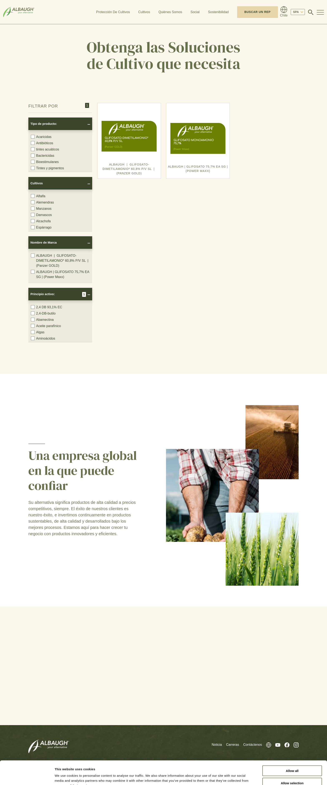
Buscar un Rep (257, 12)
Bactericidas (42, 155)
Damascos (41, 215)
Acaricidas (41, 137)
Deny (292, 773)
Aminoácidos (43, 338)
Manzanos (41, 208)
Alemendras (42, 202)
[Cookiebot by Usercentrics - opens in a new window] (27, 777)
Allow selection (292, 760)
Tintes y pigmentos (47, 168)
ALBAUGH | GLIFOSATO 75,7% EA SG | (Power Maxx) (60, 274)
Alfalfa (38, 196)
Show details (219, 777)
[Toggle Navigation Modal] (320, 12)
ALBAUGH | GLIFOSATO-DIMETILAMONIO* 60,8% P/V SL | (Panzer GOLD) (60, 260)
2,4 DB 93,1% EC (46, 307)
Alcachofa (41, 221)
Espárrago (41, 227)
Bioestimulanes (45, 162)
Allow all (292, 748)
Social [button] (195, 12)
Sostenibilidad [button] (218, 12)
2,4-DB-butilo (43, 313)
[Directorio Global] (284, 12)
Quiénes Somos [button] (170, 12)
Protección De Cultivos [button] (113, 12)
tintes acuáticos (45, 149)
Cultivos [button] (144, 12)
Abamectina (42, 319)
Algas (37, 332)
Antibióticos (42, 143)
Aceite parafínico (46, 326)
